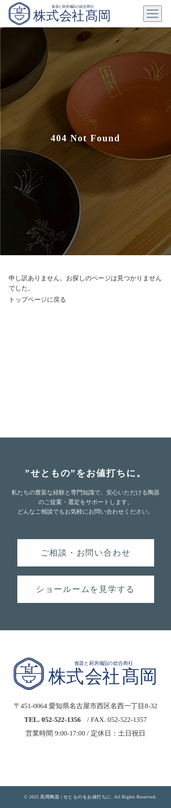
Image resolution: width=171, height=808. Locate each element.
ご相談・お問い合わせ (86, 552)
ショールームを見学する (85, 589)
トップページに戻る (37, 299)
